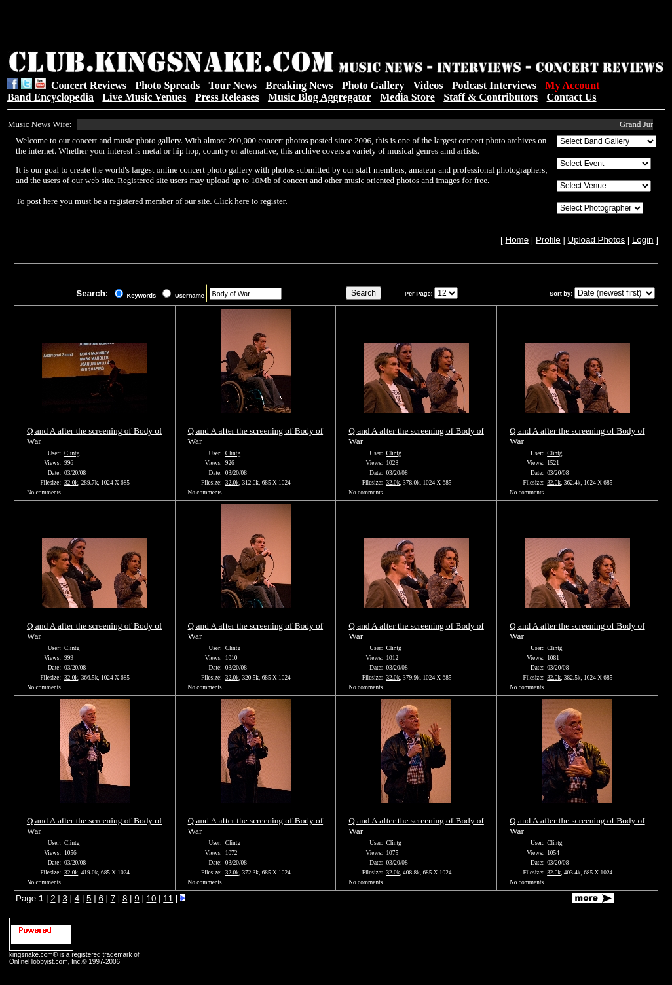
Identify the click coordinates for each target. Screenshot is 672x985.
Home (517, 240)
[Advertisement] (173, 26)
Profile (548, 240)
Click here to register (250, 201)
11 (168, 898)
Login (643, 240)
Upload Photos (596, 240)
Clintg (71, 453)
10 (152, 898)
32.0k (71, 482)
